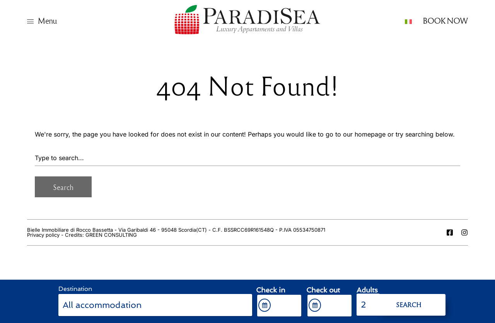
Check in (270, 290)
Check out (323, 290)
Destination (75, 288)
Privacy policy (43, 235)
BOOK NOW (445, 20)
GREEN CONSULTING (111, 235)
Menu (47, 20)
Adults (367, 290)
